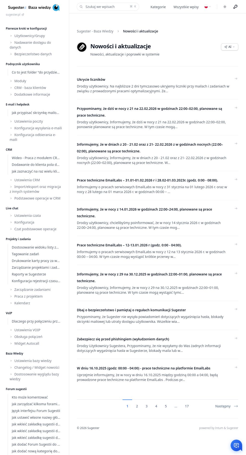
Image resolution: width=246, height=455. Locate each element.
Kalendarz (20, 303)
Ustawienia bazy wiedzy (30, 360)
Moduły (18, 81)
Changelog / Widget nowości (34, 367)
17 (187, 406)
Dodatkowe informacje (30, 94)
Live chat (12, 208)
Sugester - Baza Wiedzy (95, 31)
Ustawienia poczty (26, 121)
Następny (226, 406)
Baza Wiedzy (14, 353)
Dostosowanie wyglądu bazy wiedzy (34, 376)
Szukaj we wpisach (107, 6)
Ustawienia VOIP (25, 330)
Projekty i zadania (18, 239)
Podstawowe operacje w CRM (35, 198)
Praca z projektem (26, 296)
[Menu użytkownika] (235, 7)
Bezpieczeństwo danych (31, 54)
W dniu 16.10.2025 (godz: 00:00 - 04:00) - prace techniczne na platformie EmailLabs (143, 368)
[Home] (34, 7)
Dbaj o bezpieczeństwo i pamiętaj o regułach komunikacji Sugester (131, 310)
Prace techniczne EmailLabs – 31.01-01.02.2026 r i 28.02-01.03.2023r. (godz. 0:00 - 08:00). (147, 180)
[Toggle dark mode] (225, 7)
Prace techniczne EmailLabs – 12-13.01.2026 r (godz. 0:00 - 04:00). (129, 245)
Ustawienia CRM (25, 180)
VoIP (9, 313)
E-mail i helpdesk (18, 104)
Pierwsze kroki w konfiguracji (26, 28)
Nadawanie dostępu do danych (30, 45)
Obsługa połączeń (26, 336)
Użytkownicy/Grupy (27, 35)
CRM (9, 150)
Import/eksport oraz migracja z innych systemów (35, 189)
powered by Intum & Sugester (218, 428)
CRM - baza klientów (28, 87)
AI (229, 47)
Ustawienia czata (25, 215)
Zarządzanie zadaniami (30, 289)
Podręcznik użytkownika (23, 64)
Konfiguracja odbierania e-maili (33, 137)
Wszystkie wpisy (186, 7)
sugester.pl (15, 15)
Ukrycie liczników (91, 79)
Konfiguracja (22, 222)
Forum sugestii (16, 389)
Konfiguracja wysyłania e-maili (36, 128)
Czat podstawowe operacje (33, 229)
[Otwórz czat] (236, 445)
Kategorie (158, 7)
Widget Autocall (24, 343)
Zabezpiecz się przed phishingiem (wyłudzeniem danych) (123, 339)
